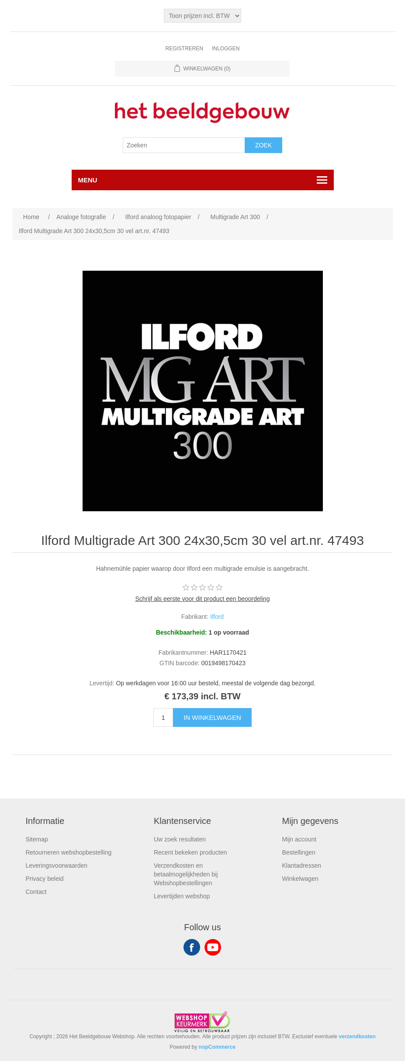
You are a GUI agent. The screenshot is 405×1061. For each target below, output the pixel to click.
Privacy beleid (44, 878)
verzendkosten (357, 1036)
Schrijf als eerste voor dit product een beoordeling (202, 598)
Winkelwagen (300, 878)
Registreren (184, 48)
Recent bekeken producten (190, 852)
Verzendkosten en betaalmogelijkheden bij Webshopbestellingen (186, 874)
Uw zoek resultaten (180, 839)
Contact (35, 891)
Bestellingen (298, 852)
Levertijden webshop (182, 896)
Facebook (191, 947)
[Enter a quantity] (163, 717)
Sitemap (36, 839)
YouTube (212, 947)
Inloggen (225, 48)
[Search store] (184, 145)
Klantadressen (301, 865)
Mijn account (299, 839)
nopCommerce (217, 1047)
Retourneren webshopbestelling (68, 852)
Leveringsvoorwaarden (56, 865)
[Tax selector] (202, 16)
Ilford (217, 616)
